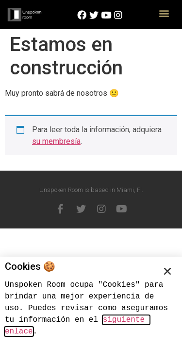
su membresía (56, 141)
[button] (164, 13)
